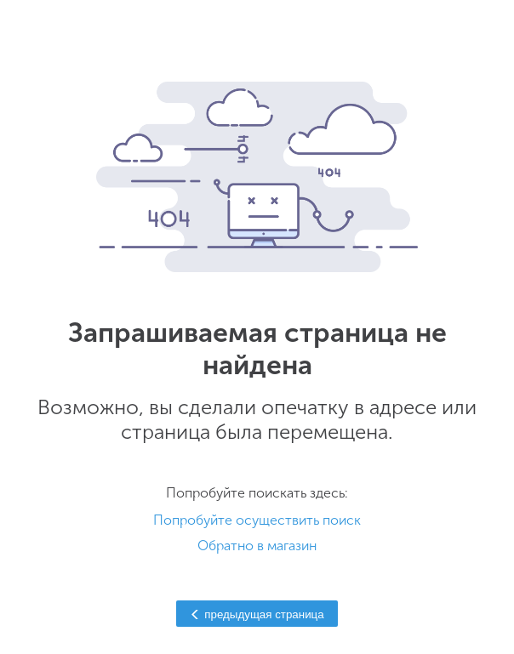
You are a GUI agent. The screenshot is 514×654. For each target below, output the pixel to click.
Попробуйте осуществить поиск (257, 520)
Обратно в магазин (257, 545)
